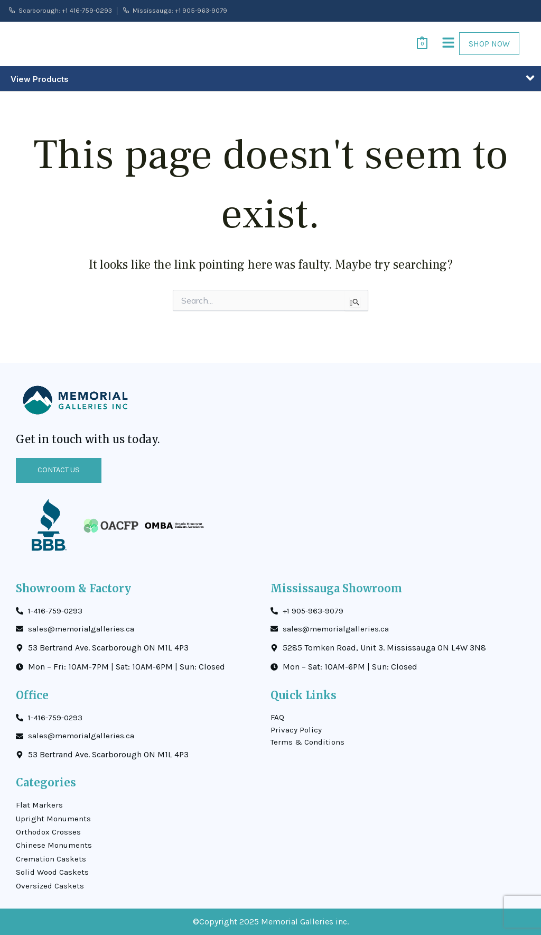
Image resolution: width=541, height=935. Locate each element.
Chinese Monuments (55, 842)
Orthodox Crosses (49, 828)
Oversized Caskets (51, 886)
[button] (435, 47)
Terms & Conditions (309, 736)
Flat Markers (40, 799)
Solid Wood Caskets (54, 871)
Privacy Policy (296, 723)
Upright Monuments (55, 814)
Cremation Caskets (52, 856)
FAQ (277, 709)
